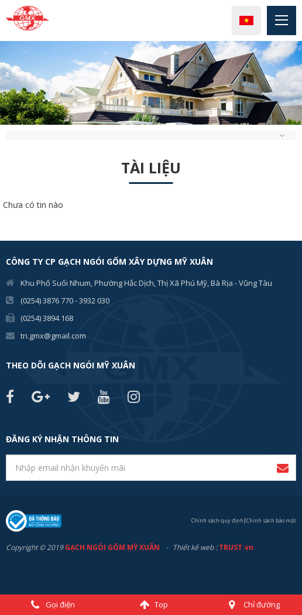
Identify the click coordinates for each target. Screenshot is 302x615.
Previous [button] (6, 83)
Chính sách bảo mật (271, 520)
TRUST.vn (236, 547)
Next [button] (296, 83)
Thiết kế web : (195, 547)
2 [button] (26, 145)
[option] (151, 83)
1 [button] (9, 145)
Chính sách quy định (217, 520)
